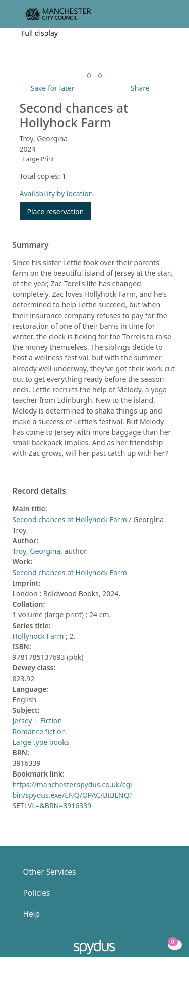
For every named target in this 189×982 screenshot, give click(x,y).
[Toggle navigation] (166, 18)
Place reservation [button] (59, 210)
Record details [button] (39, 491)
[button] (153, 18)
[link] (89, 75)
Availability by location (56, 193)
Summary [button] (31, 245)
